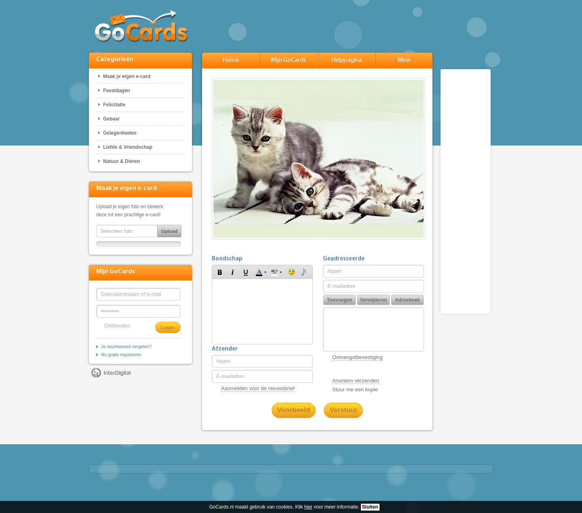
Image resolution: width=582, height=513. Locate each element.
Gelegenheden (120, 133)
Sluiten (370, 507)
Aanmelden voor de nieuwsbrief (258, 388)
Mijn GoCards (288, 60)
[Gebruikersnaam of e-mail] (138, 294)
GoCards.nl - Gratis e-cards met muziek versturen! (141, 26)
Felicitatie (114, 105)
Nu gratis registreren (121, 354)
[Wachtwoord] (138, 311)
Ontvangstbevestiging (357, 357)
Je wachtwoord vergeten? (126, 346)
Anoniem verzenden (355, 381)
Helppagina (346, 60)
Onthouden (117, 326)
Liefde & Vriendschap (127, 147)
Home (230, 60)
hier (308, 507)
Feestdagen (116, 90)
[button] (219, 272)
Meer (404, 60)
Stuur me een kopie (355, 389)
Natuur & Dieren (121, 161)
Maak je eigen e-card (126, 76)
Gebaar (111, 119)
